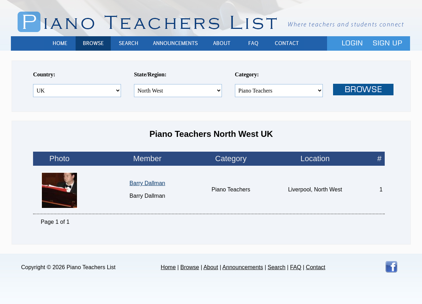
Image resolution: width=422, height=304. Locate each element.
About (221, 43)
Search (128, 43)
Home (60, 43)
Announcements (176, 43)
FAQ (253, 43)
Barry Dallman (147, 183)
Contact (286, 43)
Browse (93, 43)
